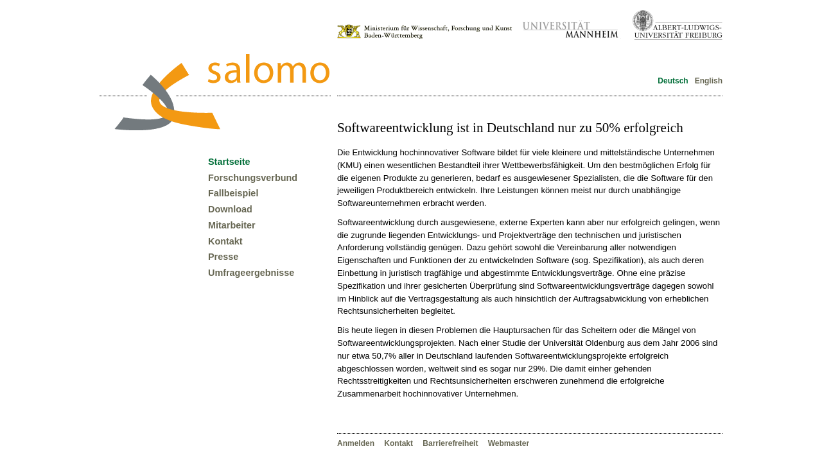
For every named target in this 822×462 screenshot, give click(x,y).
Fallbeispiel (233, 193)
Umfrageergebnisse (251, 273)
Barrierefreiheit (451, 443)
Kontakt (399, 443)
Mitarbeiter (232, 225)
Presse (223, 257)
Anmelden (356, 443)
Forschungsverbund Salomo (221, 92)
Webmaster (508, 443)
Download (230, 209)
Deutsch (673, 80)
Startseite (229, 162)
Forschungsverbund (252, 178)
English (707, 80)
